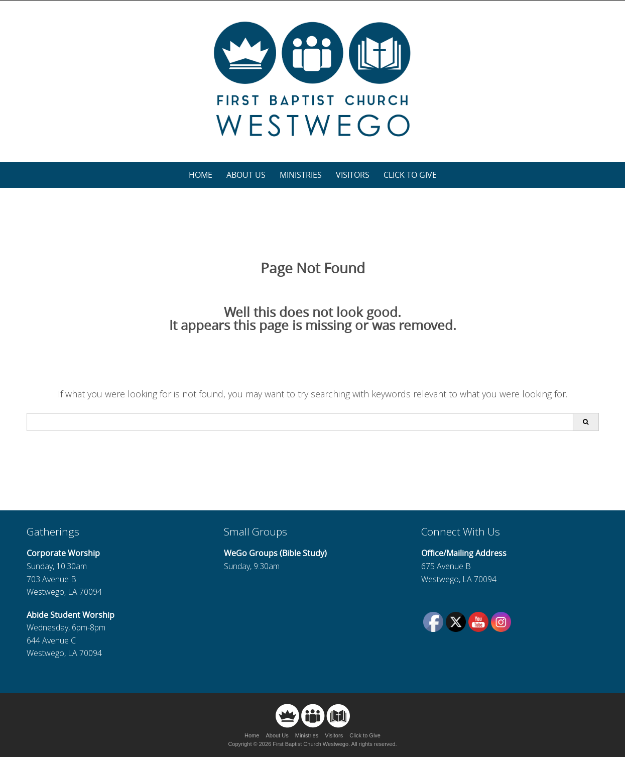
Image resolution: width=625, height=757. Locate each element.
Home (200, 174)
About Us (246, 174)
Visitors (352, 174)
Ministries (301, 174)
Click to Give (410, 174)
